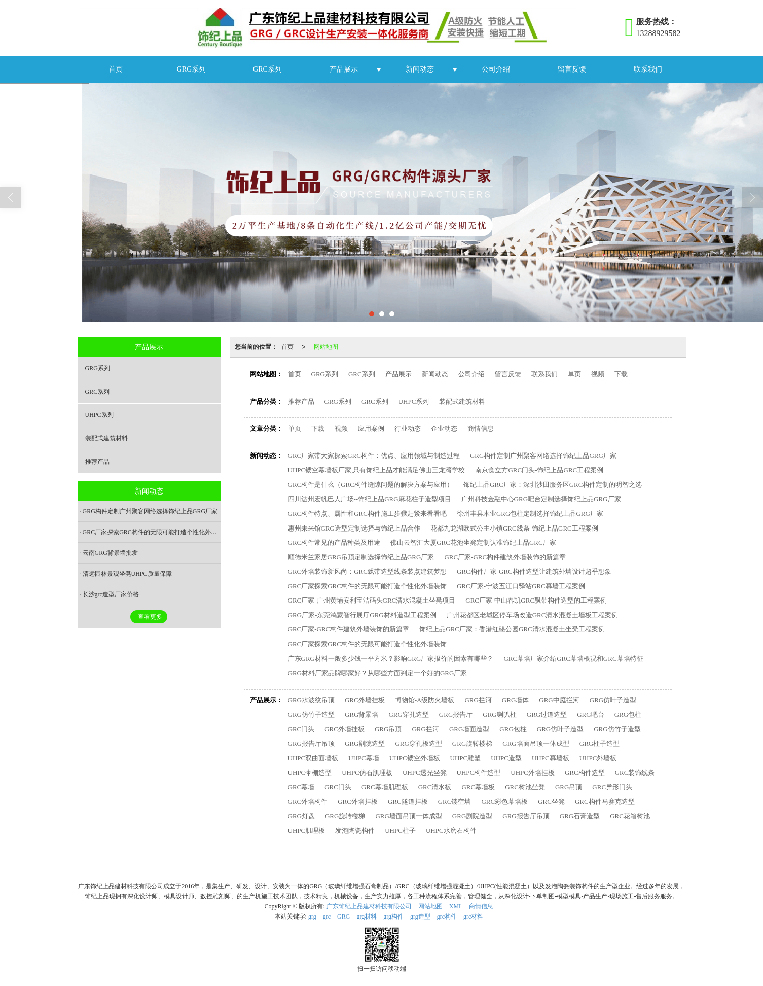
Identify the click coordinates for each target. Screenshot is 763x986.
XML (456, 906)
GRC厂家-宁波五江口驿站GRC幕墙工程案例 (521, 586)
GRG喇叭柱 (499, 714)
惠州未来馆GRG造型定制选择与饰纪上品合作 (354, 528)
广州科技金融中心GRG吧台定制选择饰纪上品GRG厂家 (541, 499)
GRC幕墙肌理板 (384, 787)
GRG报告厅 (456, 714)
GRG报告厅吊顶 (311, 743)
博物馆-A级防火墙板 (425, 700)
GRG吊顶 (388, 729)
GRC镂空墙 (454, 801)
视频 (597, 374)
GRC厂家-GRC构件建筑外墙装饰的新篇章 (505, 557)
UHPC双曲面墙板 (313, 758)
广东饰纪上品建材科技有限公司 (369, 906)
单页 (574, 374)
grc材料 (473, 916)
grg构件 (393, 916)
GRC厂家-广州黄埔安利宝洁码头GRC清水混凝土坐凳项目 (372, 600)
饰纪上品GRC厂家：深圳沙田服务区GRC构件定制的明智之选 (552, 484)
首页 (115, 69)
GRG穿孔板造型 (418, 743)
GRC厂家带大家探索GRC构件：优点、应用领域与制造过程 (374, 456)
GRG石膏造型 (580, 816)
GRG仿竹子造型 (311, 714)
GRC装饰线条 (635, 773)
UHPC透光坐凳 (425, 773)
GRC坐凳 (551, 801)
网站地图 (326, 346)
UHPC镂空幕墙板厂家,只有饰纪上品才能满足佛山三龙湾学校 (376, 470)
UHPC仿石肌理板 (367, 773)
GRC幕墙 (301, 787)
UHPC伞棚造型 (310, 773)
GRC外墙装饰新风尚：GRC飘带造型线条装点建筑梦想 (367, 571)
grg (312, 916)
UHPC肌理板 (306, 830)
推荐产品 (301, 401)
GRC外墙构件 (308, 801)
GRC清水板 (435, 787)
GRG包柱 (627, 714)
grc (327, 916)
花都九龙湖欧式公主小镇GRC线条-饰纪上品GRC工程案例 (514, 528)
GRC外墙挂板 (365, 700)
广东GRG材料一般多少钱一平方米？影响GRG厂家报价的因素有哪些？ (391, 658)
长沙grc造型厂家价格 (111, 594)
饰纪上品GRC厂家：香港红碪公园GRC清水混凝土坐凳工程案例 (511, 629)
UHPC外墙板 (598, 758)
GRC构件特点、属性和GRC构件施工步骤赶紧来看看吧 (367, 513)
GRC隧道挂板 (408, 801)
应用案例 (371, 428)
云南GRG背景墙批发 (110, 552)
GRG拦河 (477, 700)
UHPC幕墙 (363, 758)
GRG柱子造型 (599, 743)
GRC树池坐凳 (525, 787)
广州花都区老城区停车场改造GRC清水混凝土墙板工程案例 (533, 615)
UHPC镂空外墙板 (414, 758)
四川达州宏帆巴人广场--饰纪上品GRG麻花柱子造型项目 (369, 499)
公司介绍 (496, 69)
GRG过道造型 (547, 714)
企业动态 (444, 428)
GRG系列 (191, 69)
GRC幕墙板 (478, 787)
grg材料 (366, 916)
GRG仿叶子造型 (613, 700)
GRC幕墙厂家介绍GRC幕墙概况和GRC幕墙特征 (573, 658)
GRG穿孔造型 (408, 714)
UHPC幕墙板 (550, 758)
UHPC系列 (413, 401)
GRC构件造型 (585, 773)
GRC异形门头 (612, 787)
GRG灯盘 (301, 816)
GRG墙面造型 (469, 729)
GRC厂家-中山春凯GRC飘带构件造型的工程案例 (536, 600)
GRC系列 (267, 69)
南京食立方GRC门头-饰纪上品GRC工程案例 (539, 470)
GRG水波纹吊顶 (311, 700)
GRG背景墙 (361, 714)
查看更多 (150, 616)
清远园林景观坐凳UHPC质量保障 (127, 573)
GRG (343, 916)
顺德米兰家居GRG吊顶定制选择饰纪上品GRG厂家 (361, 557)
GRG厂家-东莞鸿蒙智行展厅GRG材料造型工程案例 (362, 615)
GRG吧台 (590, 714)
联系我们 (648, 69)
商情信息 (480, 428)
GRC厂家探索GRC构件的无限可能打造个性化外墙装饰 (367, 586)
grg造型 (420, 916)
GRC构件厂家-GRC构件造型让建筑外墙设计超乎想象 (534, 571)
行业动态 (407, 428)
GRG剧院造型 (365, 743)
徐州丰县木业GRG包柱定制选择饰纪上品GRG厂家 (530, 513)
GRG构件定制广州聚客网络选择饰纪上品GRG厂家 (543, 456)
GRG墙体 (515, 700)
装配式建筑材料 (462, 401)
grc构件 (447, 916)
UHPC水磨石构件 (451, 830)
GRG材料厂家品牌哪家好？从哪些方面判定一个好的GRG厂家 (377, 673)
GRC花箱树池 (630, 816)
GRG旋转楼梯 (472, 743)
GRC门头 (301, 729)
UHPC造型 (506, 758)
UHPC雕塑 (465, 758)
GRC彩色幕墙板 (504, 801)
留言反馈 (572, 69)
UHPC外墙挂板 (533, 773)
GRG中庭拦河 (559, 700)
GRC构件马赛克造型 (605, 801)
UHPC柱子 (400, 830)
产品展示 (344, 69)
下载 (621, 374)
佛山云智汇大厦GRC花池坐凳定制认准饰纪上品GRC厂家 (473, 542)
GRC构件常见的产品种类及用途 (334, 542)
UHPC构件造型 (479, 773)
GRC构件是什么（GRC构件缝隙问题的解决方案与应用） (370, 484)
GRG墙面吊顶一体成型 (535, 743)
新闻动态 (420, 69)
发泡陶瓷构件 (355, 830)
